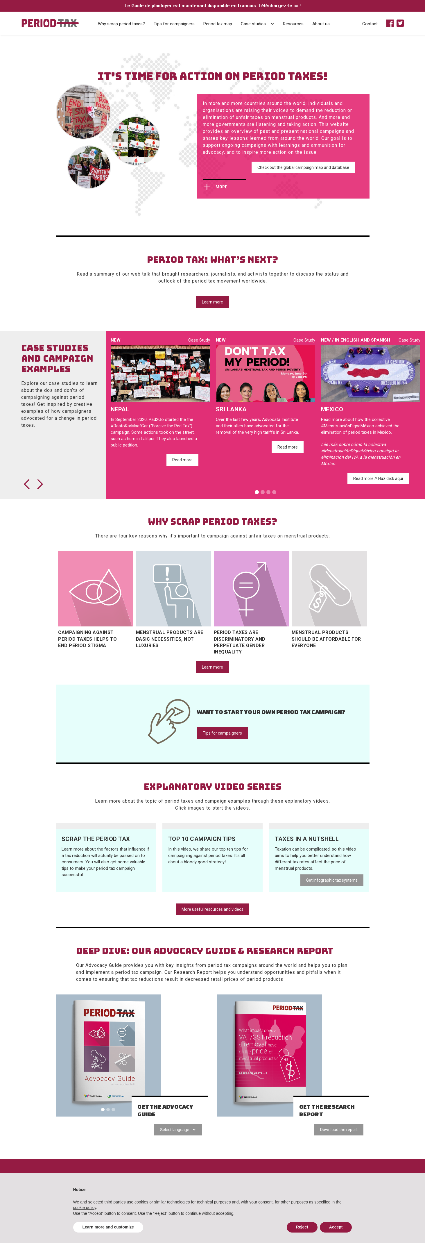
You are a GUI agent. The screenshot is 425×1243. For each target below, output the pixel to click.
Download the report (339, 1129)
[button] (272, 23)
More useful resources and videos (212, 909)
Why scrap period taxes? (121, 23)
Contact (370, 23)
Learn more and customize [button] (108, 1227)
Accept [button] (336, 1227)
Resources (293, 23)
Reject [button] (302, 1227)
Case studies (253, 23)
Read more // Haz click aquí (378, 478)
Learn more (212, 302)
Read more (182, 460)
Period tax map (217, 23)
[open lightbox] (106, 826)
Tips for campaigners (174, 23)
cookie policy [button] (84, 1207)
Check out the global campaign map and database (303, 167)
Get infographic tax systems (332, 880)
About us (321, 23)
